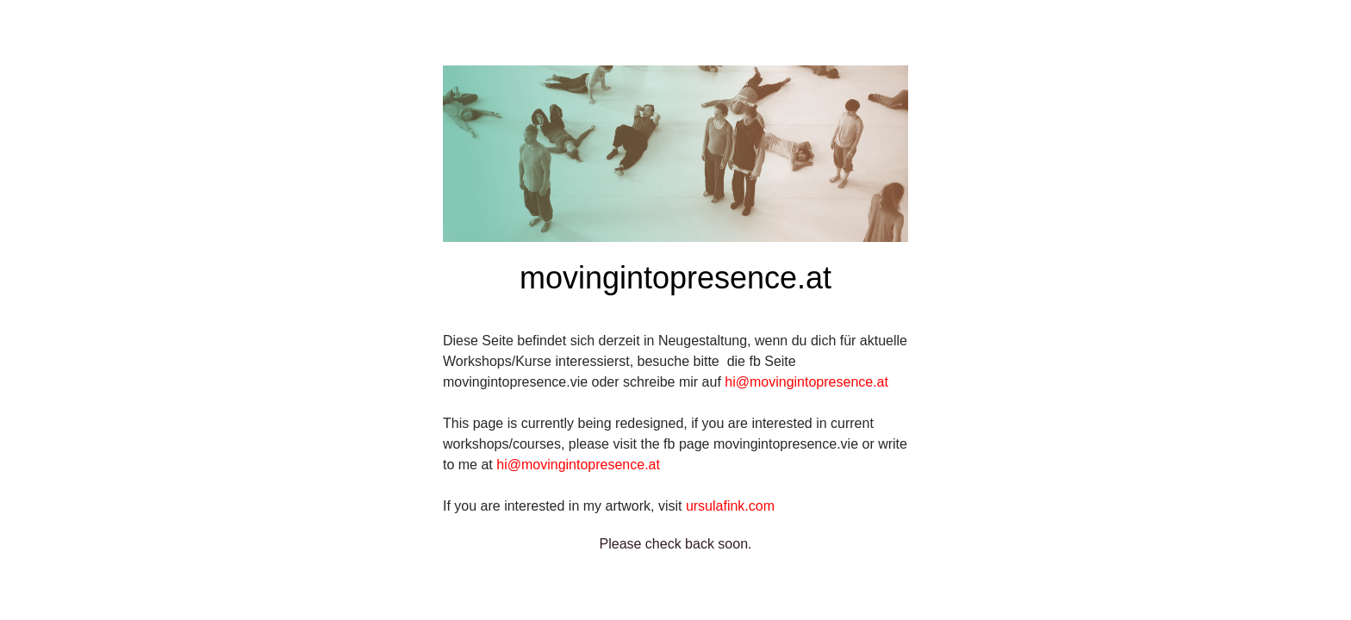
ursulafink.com (730, 506)
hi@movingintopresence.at (806, 382)
